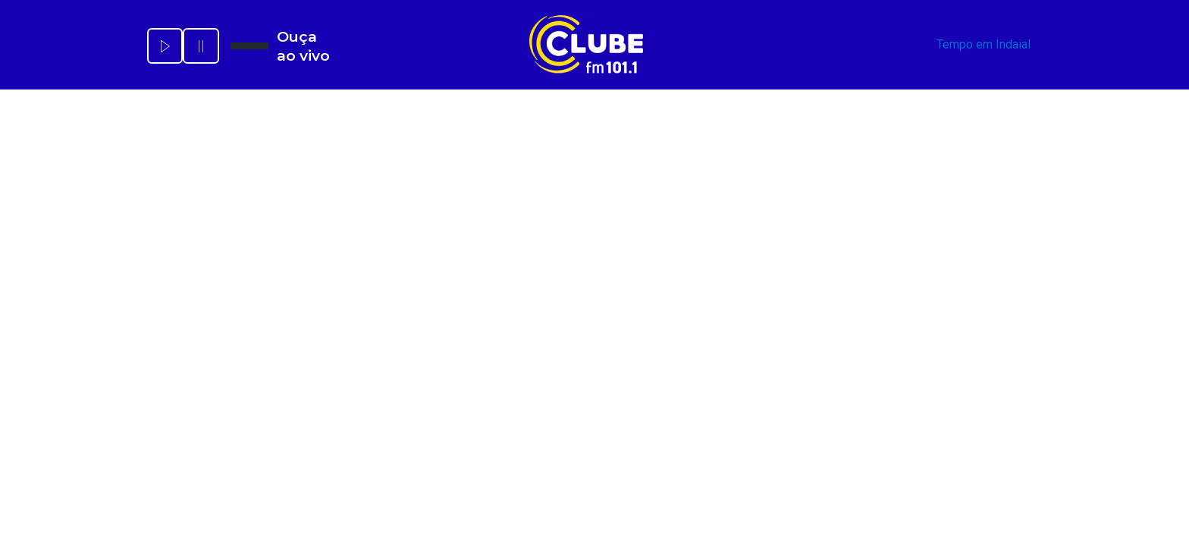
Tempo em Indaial (983, 44)
